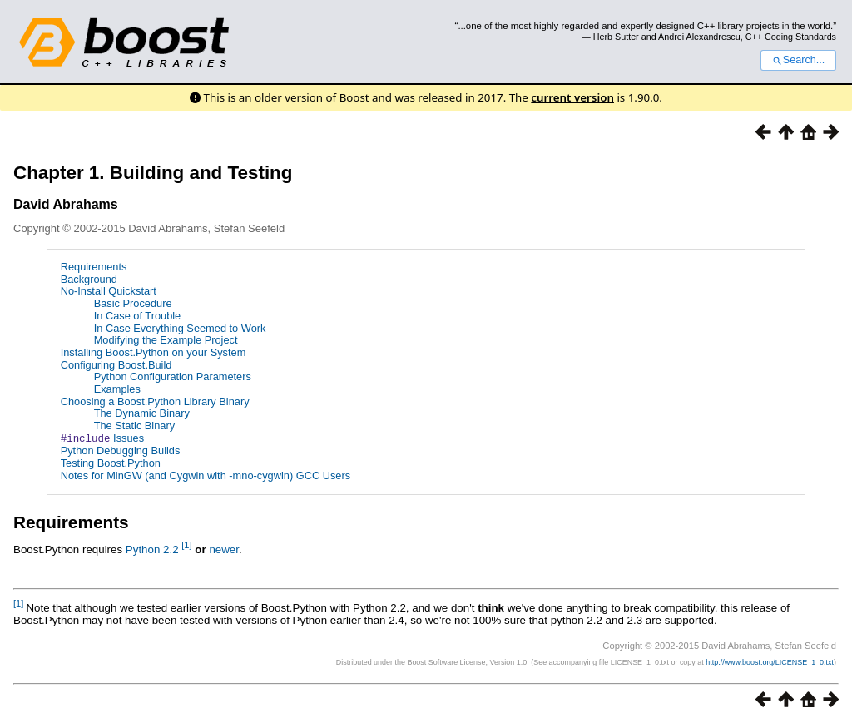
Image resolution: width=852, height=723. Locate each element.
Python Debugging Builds (121, 450)
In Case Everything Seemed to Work (180, 328)
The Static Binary (134, 425)
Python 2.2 (152, 548)
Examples (117, 389)
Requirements (94, 266)
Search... (798, 60)
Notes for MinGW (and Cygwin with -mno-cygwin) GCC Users (205, 474)
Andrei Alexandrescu (699, 37)
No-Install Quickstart (108, 291)
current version (572, 97)
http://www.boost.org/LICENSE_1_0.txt (770, 661)
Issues (102, 438)
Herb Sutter (616, 37)
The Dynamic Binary (142, 413)
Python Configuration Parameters (172, 376)
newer (224, 548)
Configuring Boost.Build (116, 365)
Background (89, 279)
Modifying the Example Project (166, 340)
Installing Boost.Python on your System (153, 352)
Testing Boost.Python (111, 462)
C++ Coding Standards (791, 37)
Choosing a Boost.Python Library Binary (155, 401)
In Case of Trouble (137, 316)
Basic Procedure (133, 303)
